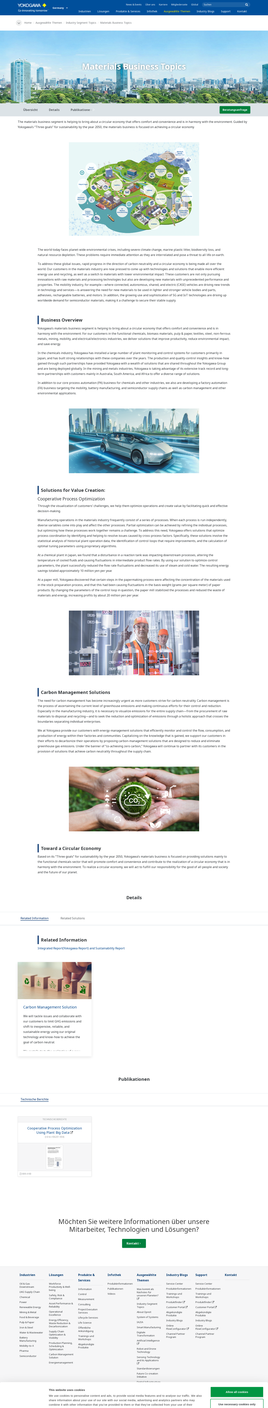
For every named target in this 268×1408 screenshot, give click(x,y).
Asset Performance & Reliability (61, 1305)
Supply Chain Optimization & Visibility (57, 1334)
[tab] (34, 919)
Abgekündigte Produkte (86, 1346)
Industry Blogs (205, 11)
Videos (111, 1293)
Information (85, 1289)
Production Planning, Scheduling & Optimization (61, 1346)
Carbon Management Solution (50, 1007)
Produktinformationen (120, 1283)
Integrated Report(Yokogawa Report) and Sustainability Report (81, 948)
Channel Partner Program (175, 1335)
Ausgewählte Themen (177, 11)
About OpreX (144, 1312)
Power (23, 1302)
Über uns (150, 4)
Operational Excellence (56, 1313)
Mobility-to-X (27, 1345)
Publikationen (115, 1288)
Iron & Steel (26, 1327)
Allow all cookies (237, 1368)
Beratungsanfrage (235, 109)
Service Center (174, 1283)
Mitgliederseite (179, 4)
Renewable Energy (30, 1307)
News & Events (134, 4)
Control (82, 1294)
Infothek (152, 11)
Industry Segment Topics (81, 22)
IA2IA (140, 1322)
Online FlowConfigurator (176, 1327)
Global (194, 4)
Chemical (25, 1297)
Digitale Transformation (146, 1334)
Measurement (86, 1299)
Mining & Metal (28, 1312)
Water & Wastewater (31, 1332)
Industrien (85, 11)
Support (226, 11)
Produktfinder (174, 1302)
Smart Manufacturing (149, 1327)
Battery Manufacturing (28, 1339)
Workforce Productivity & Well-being (60, 1287)
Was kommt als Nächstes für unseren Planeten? (148, 1292)
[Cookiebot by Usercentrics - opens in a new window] (24, 1401)
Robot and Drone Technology (146, 1350)
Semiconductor (28, 1356)
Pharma (24, 1350)
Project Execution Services (88, 1311)
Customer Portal (175, 1307)
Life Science (85, 1322)
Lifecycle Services (88, 1317)
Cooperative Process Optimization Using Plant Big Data (54, 1130)
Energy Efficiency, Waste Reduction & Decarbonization (59, 1323)
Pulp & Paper (27, 1322)
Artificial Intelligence (148, 1340)
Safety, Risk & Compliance (56, 1297)
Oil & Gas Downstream (27, 1285)
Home (28, 22)
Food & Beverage (29, 1317)
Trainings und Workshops (86, 1337)
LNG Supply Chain (30, 1292)
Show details (195, 1400)
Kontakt (242, 11)
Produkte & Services (128, 11)
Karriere (163, 4)
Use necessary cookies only (237, 1380)
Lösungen (103, 11)
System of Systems (147, 1317)
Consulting (84, 1304)
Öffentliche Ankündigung (85, 1329)
